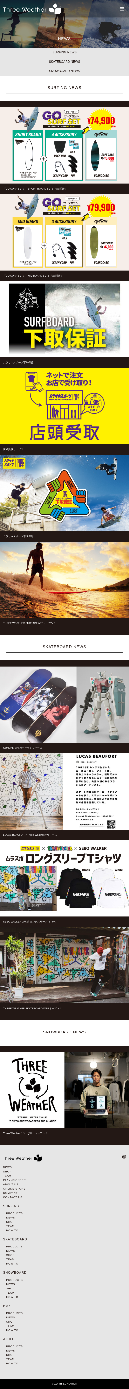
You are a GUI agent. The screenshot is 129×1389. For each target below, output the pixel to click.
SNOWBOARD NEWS (64, 71)
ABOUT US (10, 1184)
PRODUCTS (14, 1213)
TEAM (7, 1175)
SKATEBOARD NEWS (64, 61)
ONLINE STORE (14, 1188)
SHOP (7, 1171)
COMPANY (10, 1192)
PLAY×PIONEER (14, 1180)
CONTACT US (12, 1197)
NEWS (7, 1167)
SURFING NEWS (64, 52)
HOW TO (12, 1230)
